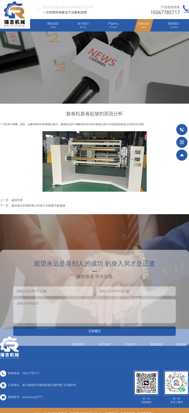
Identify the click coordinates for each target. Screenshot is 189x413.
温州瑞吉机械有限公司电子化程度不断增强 (38, 205)
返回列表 (17, 200)
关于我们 (104, 344)
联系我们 (182, 344)
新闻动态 (156, 344)
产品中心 (130, 344)
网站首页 (78, 344)
